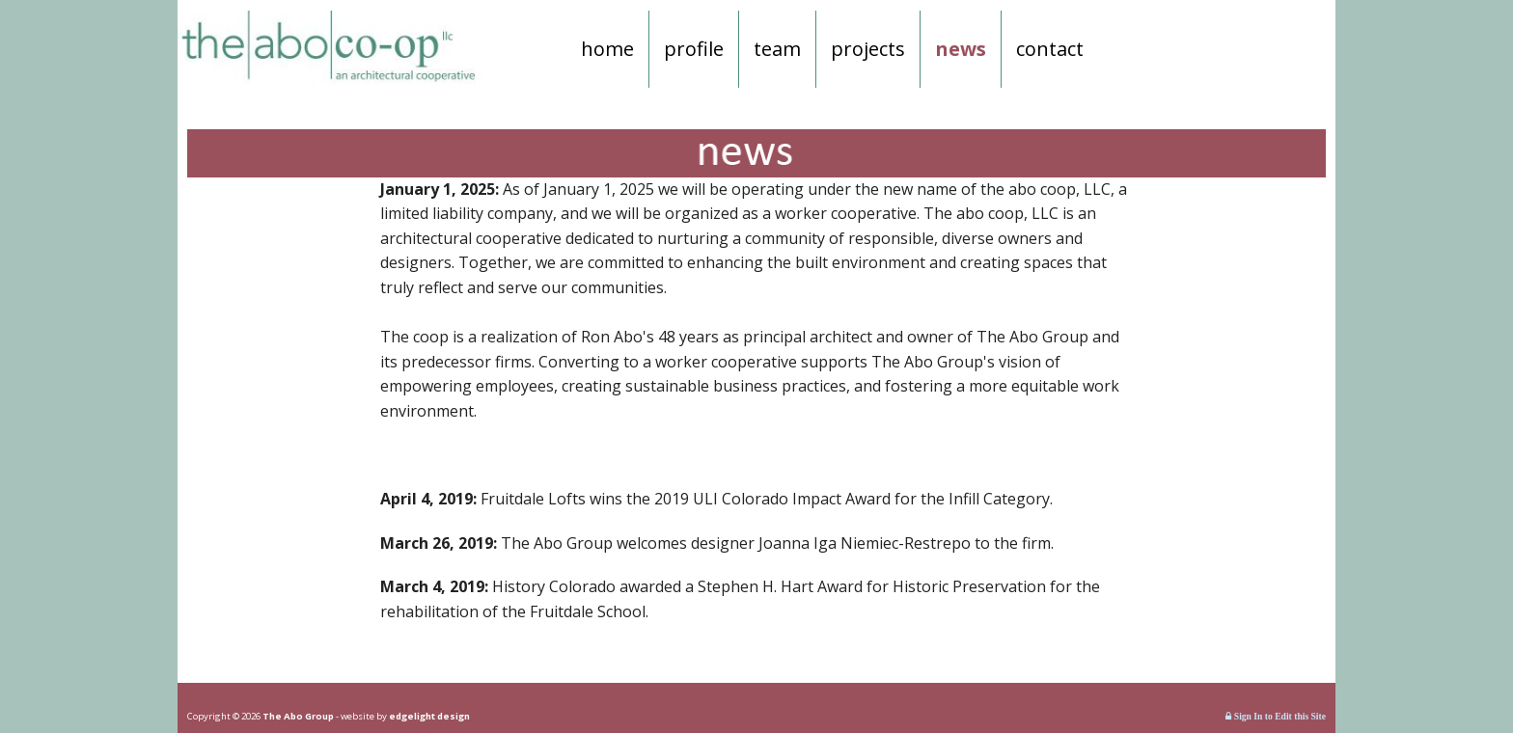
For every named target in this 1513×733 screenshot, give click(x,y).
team (777, 49)
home (607, 49)
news (960, 49)
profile (694, 49)
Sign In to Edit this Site (1275, 716)
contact (1050, 49)
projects (868, 49)
